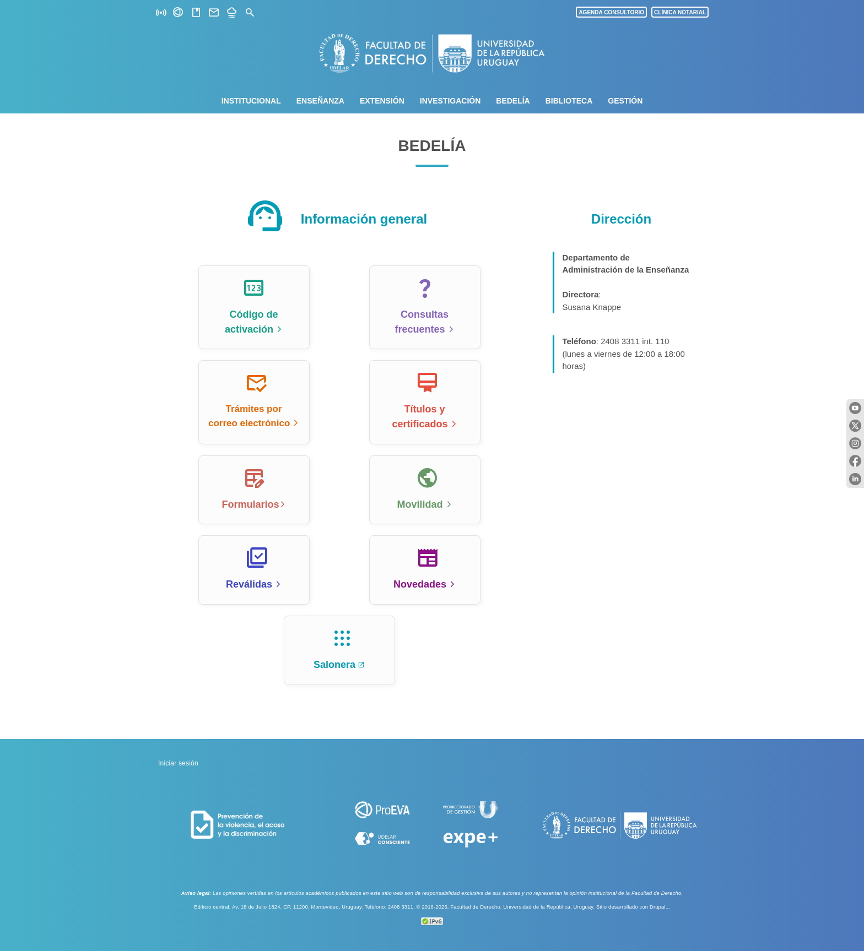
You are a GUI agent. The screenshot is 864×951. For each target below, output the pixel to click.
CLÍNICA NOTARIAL (680, 12)
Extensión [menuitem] (382, 100)
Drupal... (660, 907)
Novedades (419, 584)
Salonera (334, 664)
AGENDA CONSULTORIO (611, 12)
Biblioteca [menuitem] (569, 100)
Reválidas (249, 584)
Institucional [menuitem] (251, 100)
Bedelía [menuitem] (513, 100)
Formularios (250, 504)
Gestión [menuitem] (625, 100)
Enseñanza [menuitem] (320, 100)
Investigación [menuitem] (450, 100)
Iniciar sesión (178, 763)
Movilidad (419, 504)
